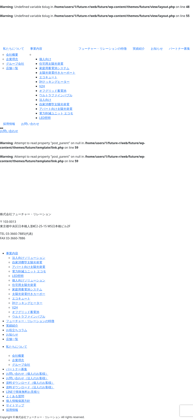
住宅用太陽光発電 (51, 64)
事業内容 (36, 48)
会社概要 (12, 54)
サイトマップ (15, 405)
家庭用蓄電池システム (54, 68)
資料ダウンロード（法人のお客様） (30, 387)
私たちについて (13, 48)
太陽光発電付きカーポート (57, 73)
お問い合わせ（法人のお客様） (27, 378)
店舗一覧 (12, 68)
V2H (42, 86)
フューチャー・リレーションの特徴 (102, 48)
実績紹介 (139, 48)
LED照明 (45, 118)
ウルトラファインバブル (55, 95)
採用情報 (9, 124)
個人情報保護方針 (18, 401)
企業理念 (12, 59)
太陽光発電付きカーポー (28, 294)
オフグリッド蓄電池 (52, 91)
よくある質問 (15, 396)
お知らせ (157, 48)
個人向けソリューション (28, 280)
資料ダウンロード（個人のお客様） (30, 383)
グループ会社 (15, 64)
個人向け (45, 59)
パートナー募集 (179, 48)
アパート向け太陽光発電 (55, 109)
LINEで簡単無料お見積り (23, 392)
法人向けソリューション (28, 258)
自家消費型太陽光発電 (54, 104)
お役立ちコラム (16, 330)
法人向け (45, 100)
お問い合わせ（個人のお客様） (27, 374)
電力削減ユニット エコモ (56, 113)
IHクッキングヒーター (54, 82)
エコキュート (48, 77)
